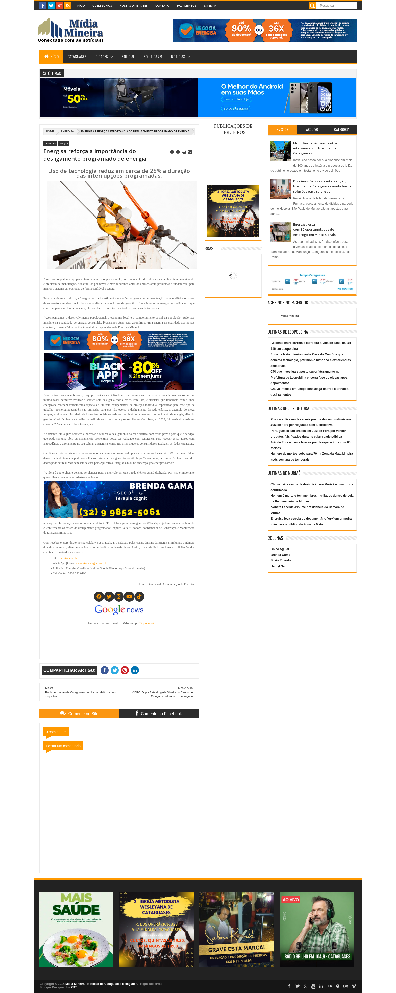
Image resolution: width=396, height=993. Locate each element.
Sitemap (210, 5)
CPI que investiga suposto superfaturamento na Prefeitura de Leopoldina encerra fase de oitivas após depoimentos (309, 377)
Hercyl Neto (278, 566)
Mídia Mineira (290, 316)
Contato (162, 5)
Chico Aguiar (279, 549)
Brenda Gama (280, 555)
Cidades (101, 56)
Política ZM (153, 56)
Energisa (67, 131)
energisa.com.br (68, 558)
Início (81, 5)
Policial (128, 56)
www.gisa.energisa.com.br (91, 563)
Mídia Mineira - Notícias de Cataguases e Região (100, 984)
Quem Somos (102, 5)
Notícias (178, 56)
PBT (74, 987)
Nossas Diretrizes (134, 5)
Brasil (210, 248)
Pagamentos (186, 5)
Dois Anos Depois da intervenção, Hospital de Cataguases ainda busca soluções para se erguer (322, 186)
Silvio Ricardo (280, 560)
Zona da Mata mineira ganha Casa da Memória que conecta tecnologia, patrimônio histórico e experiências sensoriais (310, 360)
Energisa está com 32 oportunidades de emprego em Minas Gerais (314, 229)
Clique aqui (146, 623)
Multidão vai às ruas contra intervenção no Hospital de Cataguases (315, 148)
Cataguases (77, 56)
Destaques (50, 143)
